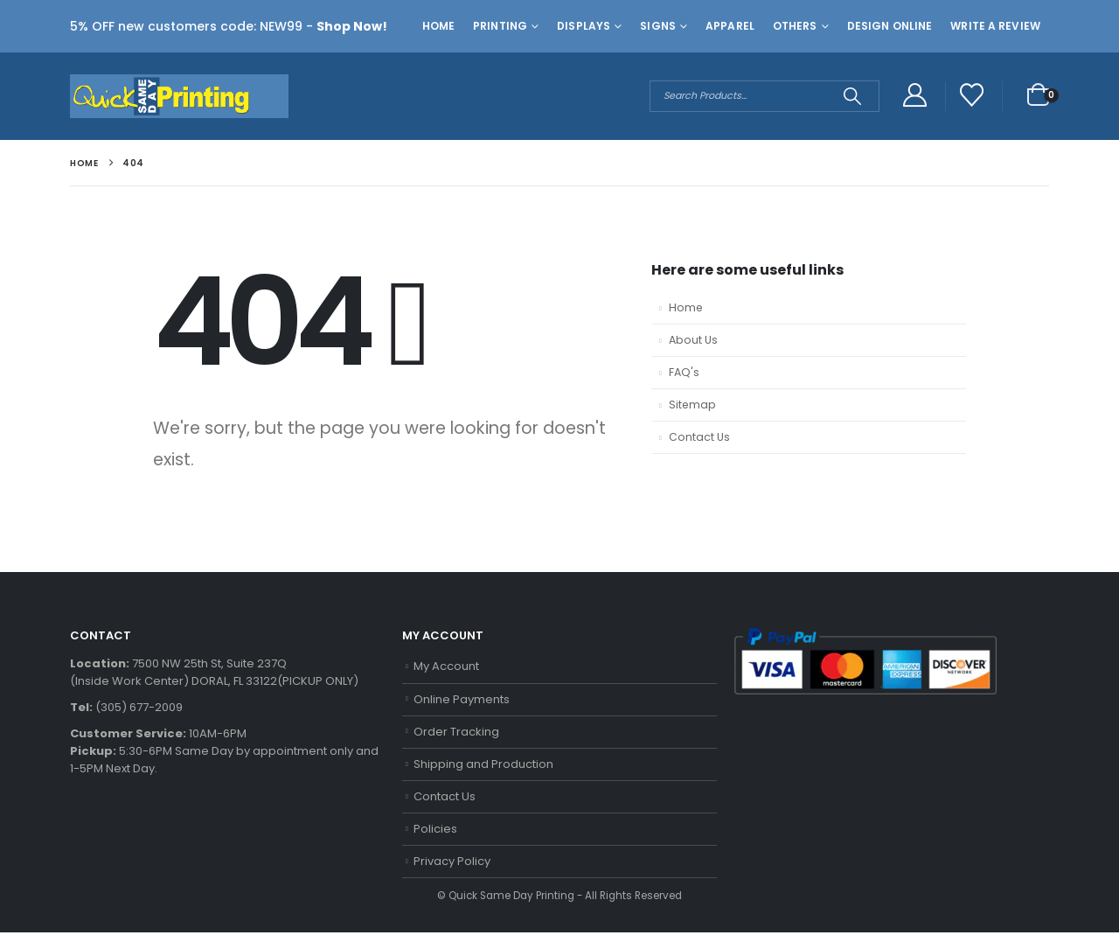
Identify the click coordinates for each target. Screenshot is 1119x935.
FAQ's (684, 373)
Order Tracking (456, 732)
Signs (658, 25)
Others (795, 25)
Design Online (890, 25)
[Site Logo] (179, 96)
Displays (583, 25)
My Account (446, 667)
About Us (693, 340)
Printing (500, 25)
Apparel (729, 25)
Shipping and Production (483, 765)
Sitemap (693, 405)
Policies (435, 830)
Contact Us (699, 437)
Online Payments (462, 699)
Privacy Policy (452, 863)
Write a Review (995, 25)
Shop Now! (351, 26)
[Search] (852, 96)
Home (438, 25)
